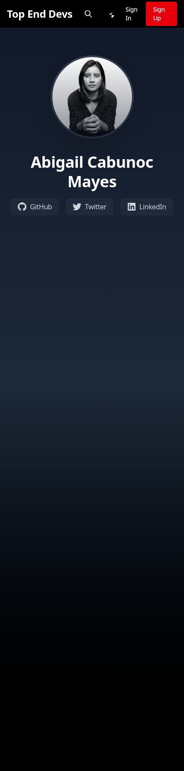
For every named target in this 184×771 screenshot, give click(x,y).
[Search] (88, 14)
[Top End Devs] (39, 14)
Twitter (90, 206)
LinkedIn (146, 206)
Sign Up (159, 13)
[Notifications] (111, 14)
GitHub (35, 206)
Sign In (131, 13)
